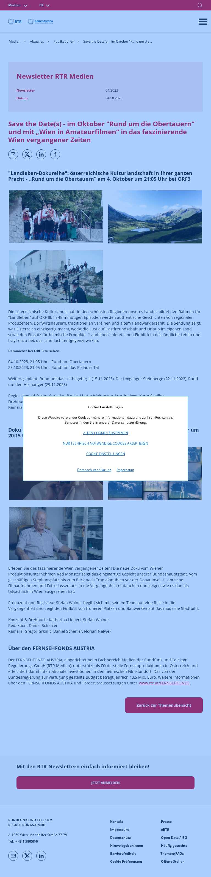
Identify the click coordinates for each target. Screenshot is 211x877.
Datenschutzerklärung (94, 469)
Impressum (125, 469)
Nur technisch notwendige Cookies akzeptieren (105, 443)
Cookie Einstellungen (105, 453)
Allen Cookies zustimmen (105, 433)
